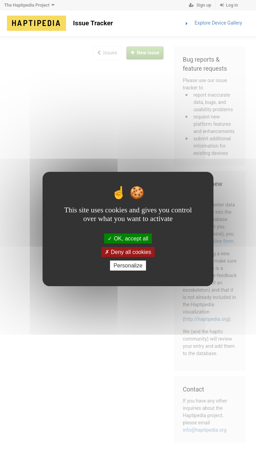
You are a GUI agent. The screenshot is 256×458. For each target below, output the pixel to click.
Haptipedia (36, 23)
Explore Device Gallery (212, 23)
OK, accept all (128, 238)
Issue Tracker (93, 23)
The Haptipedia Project (30, 5)
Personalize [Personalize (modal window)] (128, 265)
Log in (229, 5)
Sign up (200, 5)
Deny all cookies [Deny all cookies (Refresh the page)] (128, 252)
